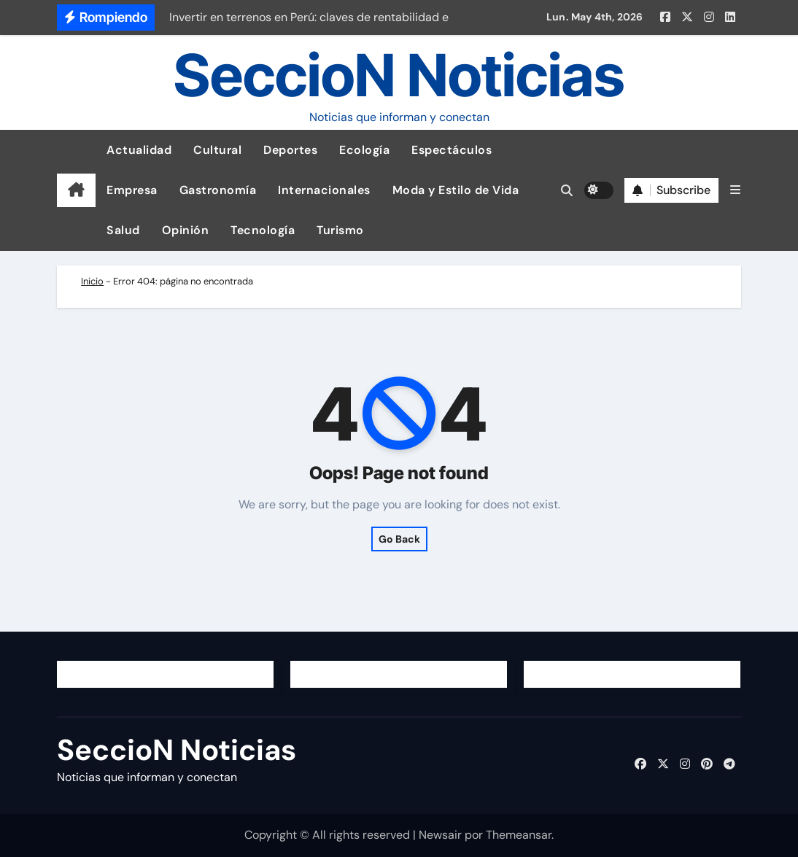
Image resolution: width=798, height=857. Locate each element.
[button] (735, 190)
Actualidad (138, 150)
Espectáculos (451, 150)
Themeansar (518, 834)
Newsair (440, 834)
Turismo (340, 230)
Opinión (185, 230)
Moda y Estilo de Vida (455, 190)
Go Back (399, 539)
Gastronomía (218, 190)
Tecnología (263, 230)
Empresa (132, 190)
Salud (123, 230)
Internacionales (324, 190)
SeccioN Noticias (399, 74)
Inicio (92, 281)
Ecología (364, 150)
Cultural (217, 150)
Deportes (290, 150)
